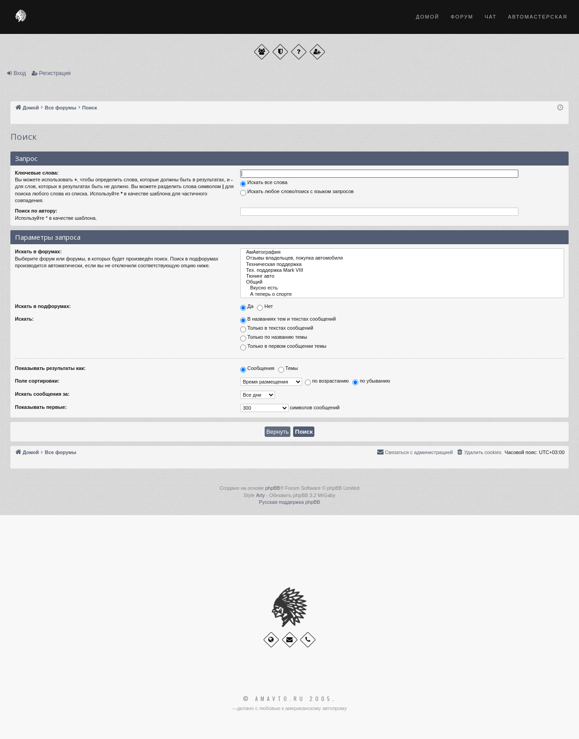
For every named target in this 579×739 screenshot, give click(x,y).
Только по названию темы (273, 337)
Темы (288, 369)
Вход (20, 73)
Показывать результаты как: (50, 368)
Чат (490, 16)
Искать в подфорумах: (43, 306)
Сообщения (257, 369)
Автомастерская (537, 16)
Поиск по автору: (36, 210)
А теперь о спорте (402, 294)
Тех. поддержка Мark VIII (402, 270)
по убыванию (371, 382)
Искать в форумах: (38, 251)
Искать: (24, 319)
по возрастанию (327, 382)
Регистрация (55, 73)
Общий (402, 282)
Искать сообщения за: (42, 394)
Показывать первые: (41, 407)
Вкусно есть (402, 288)
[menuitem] (478, 452)
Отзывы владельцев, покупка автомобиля (402, 258)
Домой (428, 16)
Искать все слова (264, 183)
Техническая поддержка (402, 264)
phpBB (272, 488)
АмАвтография (402, 252)
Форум (462, 16)
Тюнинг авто (402, 276)
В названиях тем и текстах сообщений (288, 319)
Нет (265, 307)
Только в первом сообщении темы (283, 347)
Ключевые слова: (37, 172)
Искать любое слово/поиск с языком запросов (297, 192)
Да (247, 307)
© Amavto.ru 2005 (287, 698)
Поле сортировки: (37, 381)
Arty (260, 495)
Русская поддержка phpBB (289, 502)
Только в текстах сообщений (276, 328)
